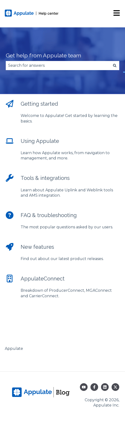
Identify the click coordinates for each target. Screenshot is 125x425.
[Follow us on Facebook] (94, 387)
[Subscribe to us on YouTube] (84, 387)
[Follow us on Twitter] (115, 387)
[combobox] (58, 65)
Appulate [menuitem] (14, 348)
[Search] (114, 65)
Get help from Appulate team (43, 55)
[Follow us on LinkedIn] (105, 387)
